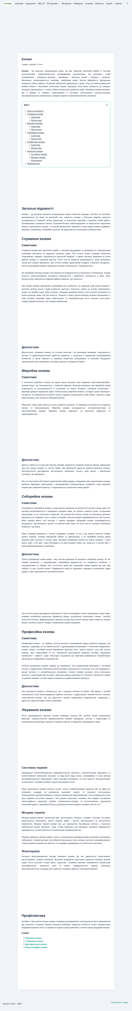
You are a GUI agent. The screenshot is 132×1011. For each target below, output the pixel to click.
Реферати (78, 4)
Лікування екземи (35, 151)
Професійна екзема (36, 142)
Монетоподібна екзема (36, 947)
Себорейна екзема (35, 133)
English (109, 4)
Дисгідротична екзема (36, 944)
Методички (66, 4)
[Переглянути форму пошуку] (127, 3)
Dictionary (99, 4)
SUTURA (8, 4)
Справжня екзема (35, 114)
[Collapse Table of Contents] (106, 105)
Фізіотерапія (36, 160)
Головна (25, 64)
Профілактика (33, 164)
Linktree (118, 4)
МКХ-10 (41, 4)
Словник (89, 4)
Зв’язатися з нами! (119, 1002)
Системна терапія (39, 154)
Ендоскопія (31, 4)
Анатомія (19, 4)
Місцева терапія (38, 157)
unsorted (32, 64)
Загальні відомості (35, 111)
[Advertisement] (66, 25)
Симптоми (35, 117)
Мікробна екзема (34, 123)
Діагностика (36, 120)
